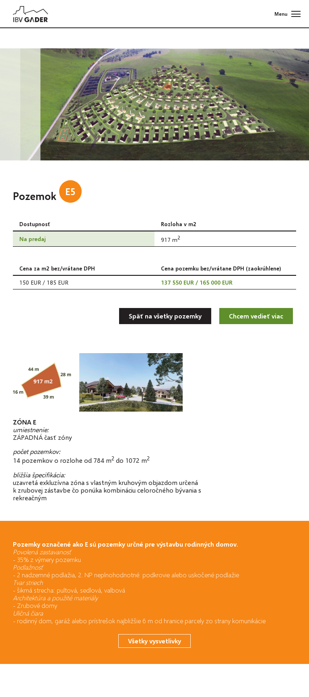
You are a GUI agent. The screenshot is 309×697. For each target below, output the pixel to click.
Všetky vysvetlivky (154, 641)
